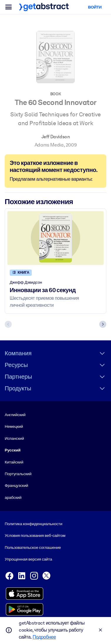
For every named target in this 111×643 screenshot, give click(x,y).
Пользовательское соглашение (33, 547)
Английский (15, 414)
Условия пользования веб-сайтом (35, 535)
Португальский (18, 473)
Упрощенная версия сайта (28, 559)
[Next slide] (102, 323)
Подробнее (44, 637)
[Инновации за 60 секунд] (55, 238)
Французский (16, 485)
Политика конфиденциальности (33, 523)
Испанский (14, 438)
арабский (13, 497)
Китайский (14, 462)
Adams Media (49, 145)
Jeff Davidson (55, 136)
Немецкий (14, 426)
